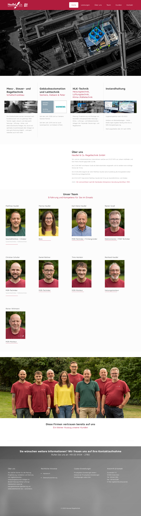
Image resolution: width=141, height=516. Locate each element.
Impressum (46, 473)
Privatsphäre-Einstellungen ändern (85, 472)
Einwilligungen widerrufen (82, 477)
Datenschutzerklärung (50, 477)
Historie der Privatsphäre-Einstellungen (86, 475)
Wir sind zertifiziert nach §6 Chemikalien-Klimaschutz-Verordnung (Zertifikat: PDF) (103, 182)
